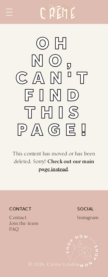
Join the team (23, 223)
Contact (17, 217)
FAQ (14, 229)
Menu (9, 12)
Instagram (88, 217)
